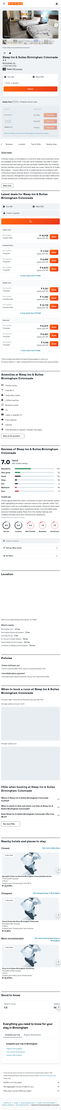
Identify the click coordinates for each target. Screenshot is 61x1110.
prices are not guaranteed (48, 1037)
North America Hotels (28, 1064)
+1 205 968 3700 (9, 66)
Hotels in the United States (46, 1064)
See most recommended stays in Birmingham (47, 900)
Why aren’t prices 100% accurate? (32, 1052)
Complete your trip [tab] (12, 996)
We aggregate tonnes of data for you (32, 1047)
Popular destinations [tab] (32, 996)
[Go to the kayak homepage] (15, 3)
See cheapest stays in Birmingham (46, 854)
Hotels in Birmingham (14, 1016)
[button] (4, 3)
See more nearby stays (51, 809)
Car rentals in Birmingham (15, 1013)
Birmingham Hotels (22, 1066)
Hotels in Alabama (7, 1066)
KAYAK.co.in (7, 1064)
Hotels (16, 1064)
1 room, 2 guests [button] (11, 83)
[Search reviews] (32, 540)
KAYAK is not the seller (32, 1043)
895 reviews (17, 69)
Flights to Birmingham (14, 1010)
